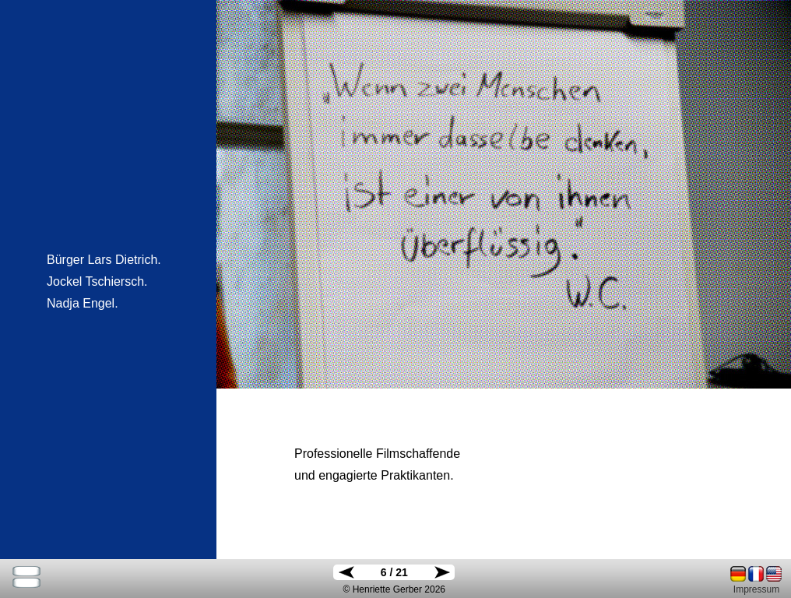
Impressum (756, 589)
